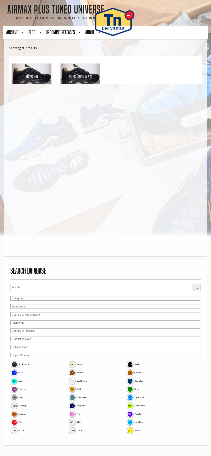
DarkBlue (135, 381)
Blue (17, 372)
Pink (75, 414)
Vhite (17, 430)
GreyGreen (78, 397)
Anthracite (20, 364)
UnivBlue (135, 422)
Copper (134, 372)
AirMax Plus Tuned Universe (56, 9)
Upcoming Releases (60, 32)
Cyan (17, 381)
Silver (75, 422)
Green (133, 389)
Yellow (133, 430)
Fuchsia (18, 389)
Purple (134, 414)
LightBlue (135, 397)
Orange (18, 414)
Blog (31, 32)
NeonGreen (136, 405)
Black (133, 364)
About (89, 32)
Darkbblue (78, 381)
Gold (75, 389)
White (75, 430)
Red (16, 422)
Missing (19, 405)
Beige (75, 364)
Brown (76, 372)
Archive (12, 32)
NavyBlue (77, 405)
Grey (17, 397)
